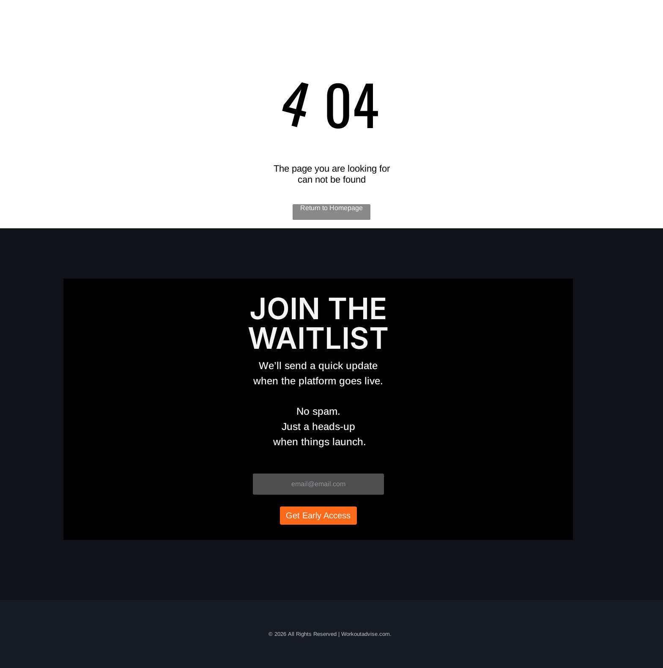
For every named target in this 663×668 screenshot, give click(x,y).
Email (261, 465)
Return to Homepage (331, 207)
